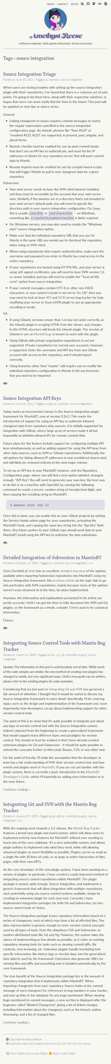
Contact (62, 4)
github (52, 404)
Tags (8, 58)
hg (62, 655)
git (53, 816)
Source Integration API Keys (32, 398)
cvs (58, 655)
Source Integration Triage (29, 74)
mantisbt (54, 79)
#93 (48, 297)
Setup (74, 4)
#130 (61, 297)
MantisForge (43, 334)
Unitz (31, 571)
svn (91, 563)
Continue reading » (16, 789)
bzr (53, 655)
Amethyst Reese (55, 36)
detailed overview (73, 571)
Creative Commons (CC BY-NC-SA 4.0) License (62, 1043)
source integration (35, 58)
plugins (82, 655)
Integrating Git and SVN (65, 689)
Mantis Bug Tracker (86, 828)
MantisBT (48, 767)
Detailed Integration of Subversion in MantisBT (52, 558)
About (51, 4)
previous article (63, 580)
